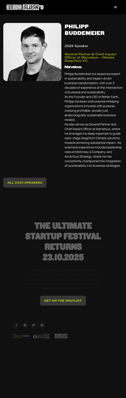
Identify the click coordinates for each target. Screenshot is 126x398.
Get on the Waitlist (63, 300)
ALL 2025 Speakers (24, 182)
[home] (25, 7)
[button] (115, 7)
